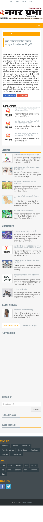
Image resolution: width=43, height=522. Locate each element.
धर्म (3, 469)
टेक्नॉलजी (18, 469)
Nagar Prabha (27, 502)
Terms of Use (23, 450)
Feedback (35, 450)
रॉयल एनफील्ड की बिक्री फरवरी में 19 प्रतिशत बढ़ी (26, 274)
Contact (24, 2)
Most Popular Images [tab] (30, 325)
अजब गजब (34, 469)
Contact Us (27, 446)
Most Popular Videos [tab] (11, 325)
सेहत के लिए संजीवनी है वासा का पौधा (24, 209)
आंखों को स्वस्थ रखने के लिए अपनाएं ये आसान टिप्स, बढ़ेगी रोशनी (27, 166)
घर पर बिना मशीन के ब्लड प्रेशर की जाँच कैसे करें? (26, 195)
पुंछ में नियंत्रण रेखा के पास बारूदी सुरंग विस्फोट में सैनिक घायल (26, 108)
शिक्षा (3, 473)
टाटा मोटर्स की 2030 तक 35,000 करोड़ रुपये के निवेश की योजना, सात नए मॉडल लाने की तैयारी (27, 245)
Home (11, 2)
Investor (16, 446)
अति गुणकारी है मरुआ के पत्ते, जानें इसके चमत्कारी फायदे (25, 180)
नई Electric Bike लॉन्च (20, 287)
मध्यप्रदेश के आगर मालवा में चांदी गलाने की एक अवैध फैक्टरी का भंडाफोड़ (27, 120)
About (17, 2)
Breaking (13, 34)
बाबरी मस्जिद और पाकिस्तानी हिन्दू (23, 308)
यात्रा (25, 469)
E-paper (31, 2)
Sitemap (5, 454)
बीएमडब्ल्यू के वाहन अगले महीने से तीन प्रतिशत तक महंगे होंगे (27, 259)
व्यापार (9, 469)
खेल (26, 465)
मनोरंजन (33, 465)
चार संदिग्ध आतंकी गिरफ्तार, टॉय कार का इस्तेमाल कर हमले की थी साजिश (26, 132)
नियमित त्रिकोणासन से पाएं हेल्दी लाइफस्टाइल (26, 153)
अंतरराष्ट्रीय (19, 465)
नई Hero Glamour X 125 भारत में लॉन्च (25, 229)
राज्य (3, 465)
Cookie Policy (17, 454)
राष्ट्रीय (10, 465)
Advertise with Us (9, 450)
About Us (6, 446)
